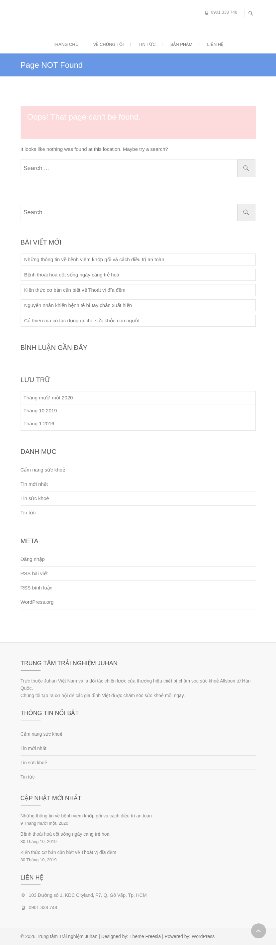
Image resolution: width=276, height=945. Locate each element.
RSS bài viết (34, 573)
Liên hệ (215, 44)
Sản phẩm (181, 44)
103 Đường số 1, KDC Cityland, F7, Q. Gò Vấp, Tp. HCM (88, 895)
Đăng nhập (33, 559)
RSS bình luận (36, 587)
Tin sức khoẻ (35, 498)
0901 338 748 (224, 12)
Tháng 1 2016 (39, 423)
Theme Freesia (145, 936)
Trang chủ (66, 44)
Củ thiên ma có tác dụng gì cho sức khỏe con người (81, 320)
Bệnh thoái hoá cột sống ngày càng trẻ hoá (72, 274)
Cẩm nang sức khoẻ (43, 469)
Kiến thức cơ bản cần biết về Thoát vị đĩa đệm (75, 290)
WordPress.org (37, 602)
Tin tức (147, 44)
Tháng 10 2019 (40, 410)
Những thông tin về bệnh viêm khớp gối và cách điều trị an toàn (94, 259)
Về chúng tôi (108, 44)
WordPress (203, 936)
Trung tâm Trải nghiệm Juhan (67, 936)
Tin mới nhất (34, 484)
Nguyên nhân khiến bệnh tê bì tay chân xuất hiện (78, 305)
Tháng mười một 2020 (48, 397)
